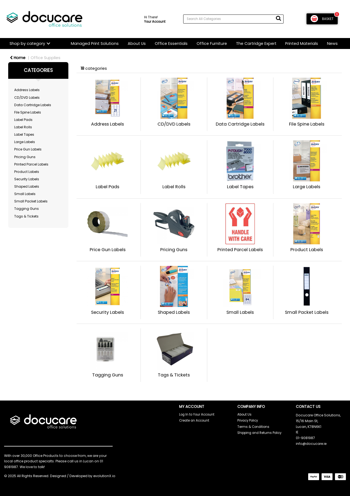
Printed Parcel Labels (31, 164)
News (332, 43)
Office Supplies (45, 57)
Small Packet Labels (31, 201)
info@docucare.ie (311, 443)
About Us (137, 43)
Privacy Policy (247, 420)
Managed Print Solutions (95, 43)
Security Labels (26, 179)
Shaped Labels (26, 186)
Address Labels (27, 90)
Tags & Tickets (26, 216)
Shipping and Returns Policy (259, 433)
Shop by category (27, 43)
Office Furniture (212, 43)
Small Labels (25, 194)
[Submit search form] (278, 18)
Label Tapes (24, 134)
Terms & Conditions (253, 427)
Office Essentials (171, 43)
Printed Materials (301, 43)
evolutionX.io (104, 476)
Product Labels (26, 171)
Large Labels (24, 142)
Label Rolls (23, 127)
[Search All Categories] (233, 19)
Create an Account (194, 420)
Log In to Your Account (196, 414)
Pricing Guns (25, 157)
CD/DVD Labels (27, 97)
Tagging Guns (26, 208)
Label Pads (23, 119)
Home (17, 57)
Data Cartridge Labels (32, 105)
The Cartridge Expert (256, 43)
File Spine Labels (27, 112)
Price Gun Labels (28, 149)
